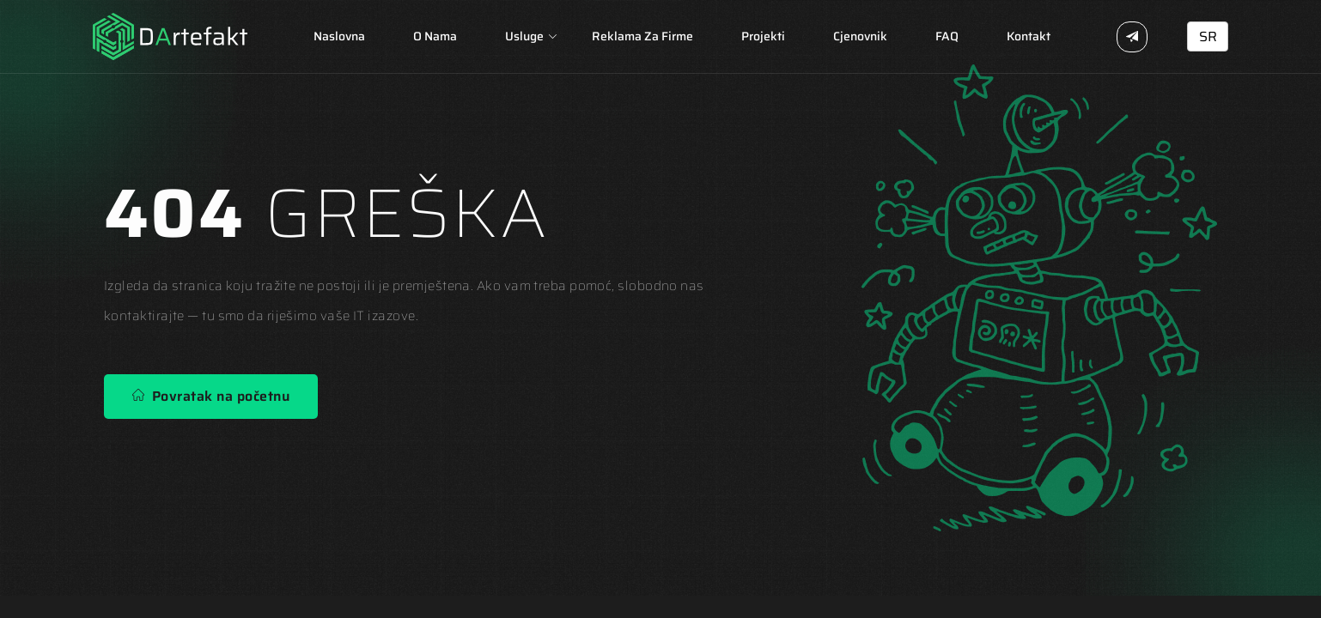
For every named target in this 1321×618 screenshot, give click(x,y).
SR (1208, 36)
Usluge (524, 36)
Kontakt (1028, 36)
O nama (435, 36)
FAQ (947, 36)
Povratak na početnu (210, 396)
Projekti (763, 36)
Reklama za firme (642, 36)
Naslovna (339, 36)
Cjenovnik (860, 36)
